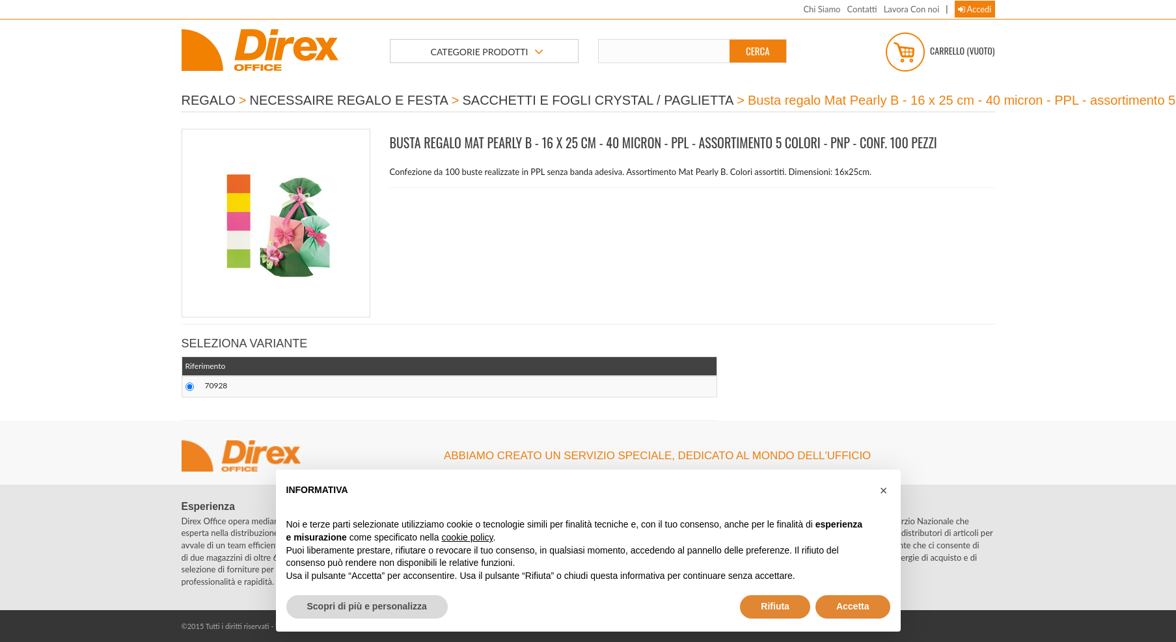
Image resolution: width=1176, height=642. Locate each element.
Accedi (975, 9)
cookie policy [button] (467, 537)
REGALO (209, 100)
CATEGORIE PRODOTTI (487, 52)
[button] (883, 490)
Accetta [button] (852, 606)
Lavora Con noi (912, 9)
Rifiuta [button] (775, 606)
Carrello (940, 52)
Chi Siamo (821, 9)
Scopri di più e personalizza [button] (367, 606)
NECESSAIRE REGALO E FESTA (349, 100)
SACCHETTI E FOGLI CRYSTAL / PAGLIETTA (598, 100)
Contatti (862, 9)
